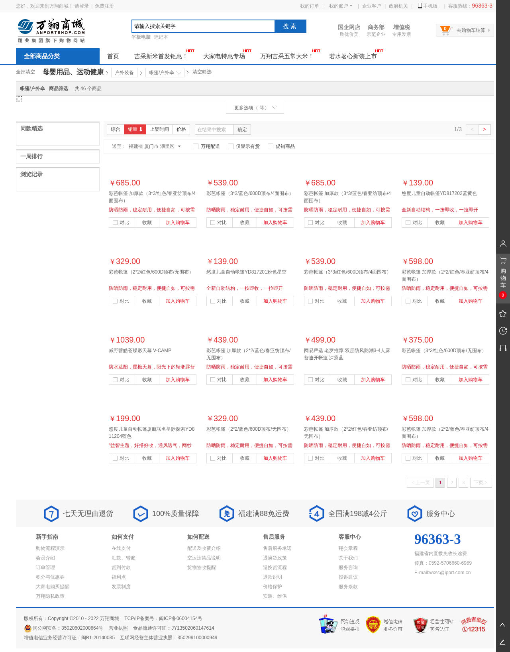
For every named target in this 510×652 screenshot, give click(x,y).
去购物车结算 (471, 30)
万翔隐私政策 (50, 596)
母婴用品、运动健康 (73, 72)
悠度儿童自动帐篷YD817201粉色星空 (246, 272)
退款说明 (272, 577)
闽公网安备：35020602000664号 (63, 628)
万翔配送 (206, 146)
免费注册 (104, 6)
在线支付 (121, 548)
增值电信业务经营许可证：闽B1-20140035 (69, 637)
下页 (480, 482)
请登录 (82, 6)
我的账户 (341, 6)
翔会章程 (348, 548)
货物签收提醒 (201, 567)
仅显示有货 (244, 146)
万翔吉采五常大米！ (290, 54)
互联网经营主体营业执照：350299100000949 (168, 637)
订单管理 (45, 567)
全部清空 (25, 72)
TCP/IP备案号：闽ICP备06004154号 (163, 618)
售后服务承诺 (277, 548)
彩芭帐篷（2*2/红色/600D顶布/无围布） (151, 272)
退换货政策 (275, 558)
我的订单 (309, 6)
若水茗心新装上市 (356, 54)
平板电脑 (141, 37)
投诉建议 (348, 577)
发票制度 (121, 586)
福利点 (119, 577)
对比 (121, 222)
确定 (242, 129)
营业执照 (118, 628)
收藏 (147, 222)
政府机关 (398, 6)
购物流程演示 (50, 548)
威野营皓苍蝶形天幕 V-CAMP (140, 350)
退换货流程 (275, 567)
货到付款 (121, 567)
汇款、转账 (123, 558)
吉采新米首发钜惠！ (164, 54)
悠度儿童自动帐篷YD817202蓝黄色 (439, 193)
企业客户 (371, 6)
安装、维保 (275, 596)
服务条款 (348, 586)
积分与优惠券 (50, 577)
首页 (113, 56)
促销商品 (281, 146)
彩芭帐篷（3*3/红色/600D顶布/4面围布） (347, 272)
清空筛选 (202, 72)
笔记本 (161, 37)
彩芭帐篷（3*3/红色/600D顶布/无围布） (444, 350)
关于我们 (348, 558)
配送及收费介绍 (204, 548)
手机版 (427, 6)
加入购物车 (178, 222)
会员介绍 (45, 558)
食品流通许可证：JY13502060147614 (173, 628)
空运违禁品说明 (204, 558)
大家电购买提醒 (52, 586)
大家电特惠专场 (227, 54)
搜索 (290, 26)
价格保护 (272, 586)
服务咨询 (348, 567)
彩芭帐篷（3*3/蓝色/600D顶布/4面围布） (250, 193)
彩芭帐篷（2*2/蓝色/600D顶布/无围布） (248, 429)
